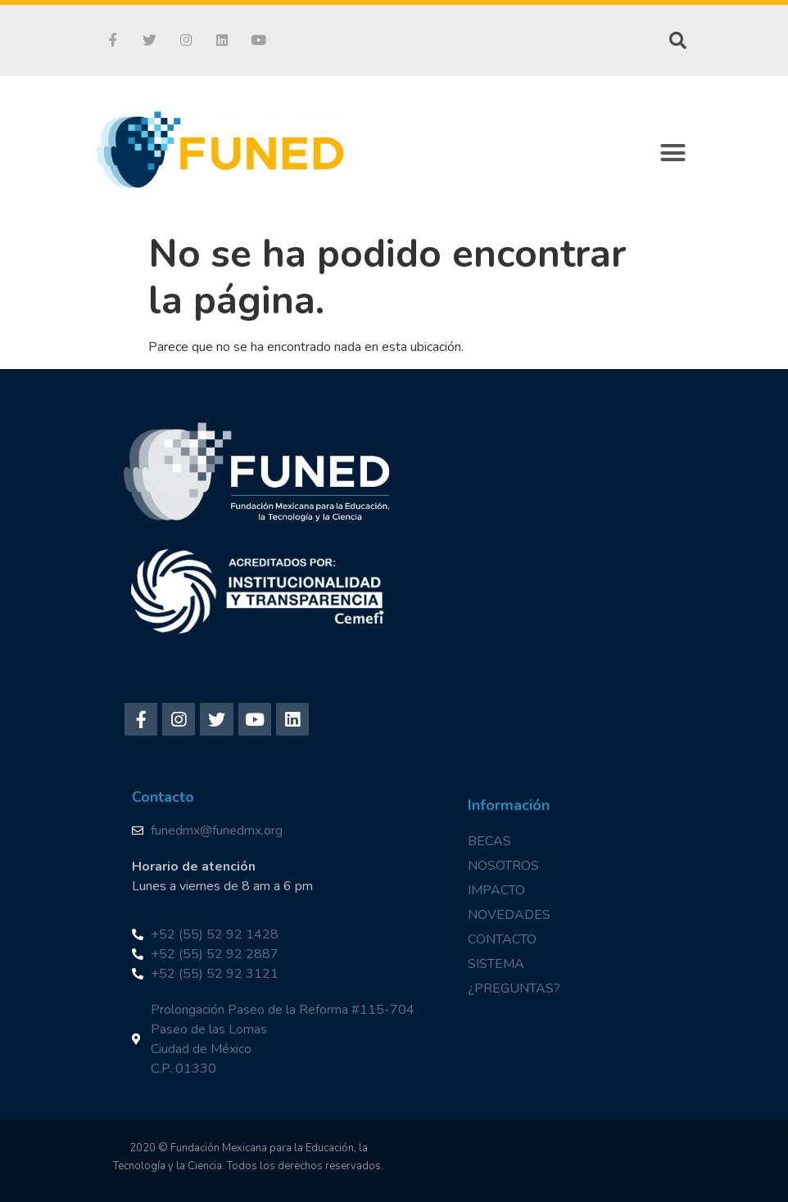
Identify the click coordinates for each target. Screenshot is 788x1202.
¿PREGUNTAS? (514, 988)
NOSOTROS (503, 866)
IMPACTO (496, 890)
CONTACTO (502, 939)
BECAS (489, 841)
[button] (673, 153)
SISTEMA (496, 964)
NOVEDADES (509, 915)
